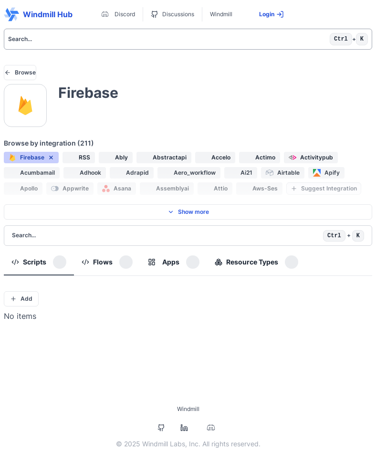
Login (271, 14)
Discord (117, 14)
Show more (188, 211)
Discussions (172, 14)
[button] (31, 157)
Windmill (221, 14)
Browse (20, 72)
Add (21, 298)
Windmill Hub (38, 14)
